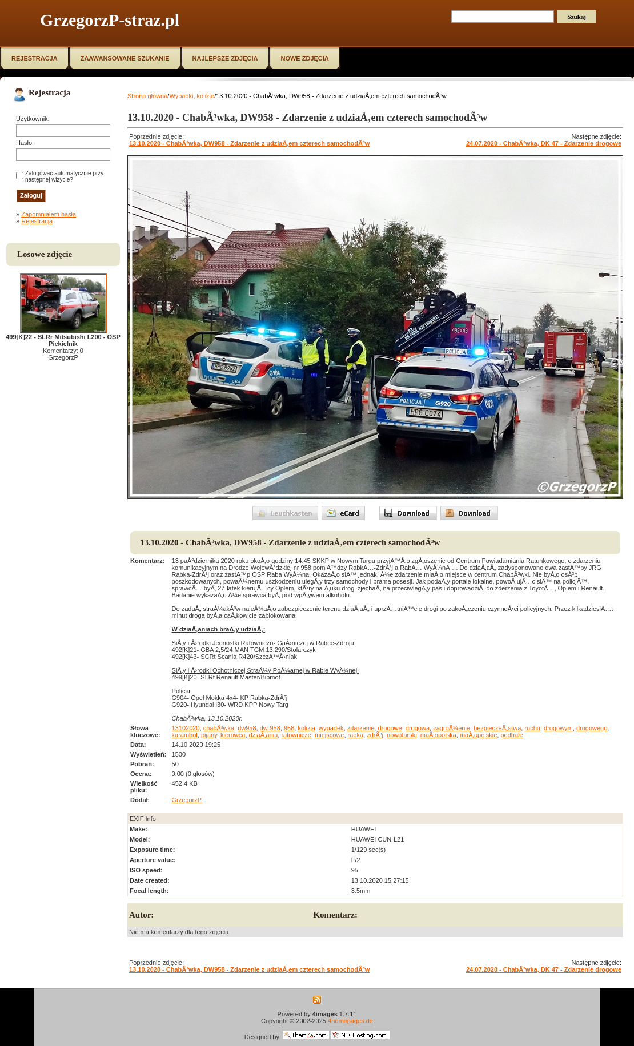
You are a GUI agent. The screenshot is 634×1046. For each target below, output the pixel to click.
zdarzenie (361, 728)
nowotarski (402, 734)
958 (289, 728)
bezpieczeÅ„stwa (497, 728)
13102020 (186, 728)
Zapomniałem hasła (48, 214)
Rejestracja (37, 221)
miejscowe (329, 734)
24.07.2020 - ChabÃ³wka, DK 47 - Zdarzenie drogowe (543, 143)
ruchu (532, 728)
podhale (511, 734)
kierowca (232, 734)
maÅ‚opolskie (478, 734)
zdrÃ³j (375, 734)
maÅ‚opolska (438, 734)
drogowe (390, 728)
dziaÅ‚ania (263, 734)
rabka (356, 734)
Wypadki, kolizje (191, 95)
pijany (209, 734)
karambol (185, 734)
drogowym (558, 728)
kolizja (306, 728)
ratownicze (296, 734)
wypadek (331, 728)
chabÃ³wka (218, 728)
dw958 (247, 728)
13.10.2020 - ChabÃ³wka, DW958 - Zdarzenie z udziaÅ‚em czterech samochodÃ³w (249, 143)
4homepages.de (350, 1020)
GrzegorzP (187, 799)
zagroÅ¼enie (451, 728)
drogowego (591, 728)
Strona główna (147, 95)
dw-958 (270, 728)
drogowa (418, 728)
